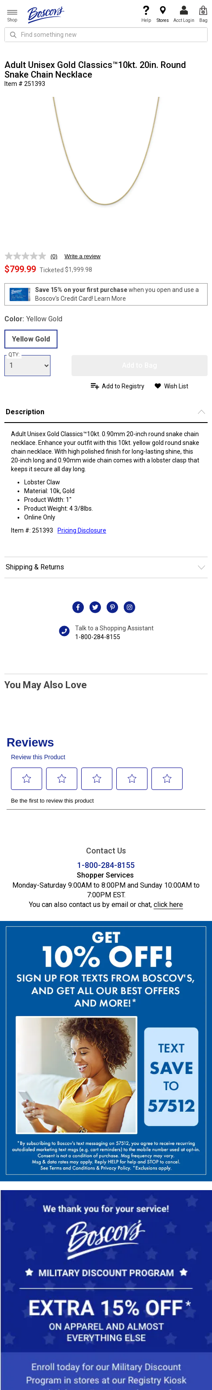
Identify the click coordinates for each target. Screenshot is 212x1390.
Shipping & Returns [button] (35, 567)
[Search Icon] (13, 35)
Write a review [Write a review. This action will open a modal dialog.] (83, 256)
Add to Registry (123, 386)
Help (146, 14)
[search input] (106, 35)
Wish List (176, 386)
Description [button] (25, 412)
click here (168, 904)
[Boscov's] (46, 14)
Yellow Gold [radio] (31, 339)
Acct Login (183, 14)
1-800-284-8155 (97, 636)
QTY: (14, 355)
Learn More (110, 298)
